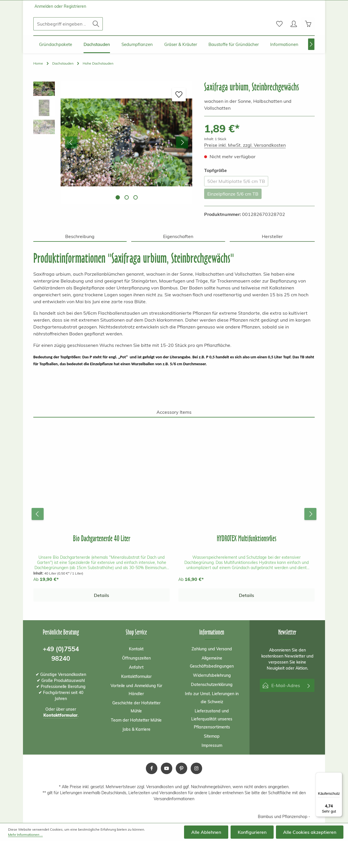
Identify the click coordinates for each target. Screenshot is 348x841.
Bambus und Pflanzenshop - (284, 816)
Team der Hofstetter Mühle (136, 720)
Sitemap (212, 736)
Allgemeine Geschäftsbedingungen (212, 662)
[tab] (80, 236)
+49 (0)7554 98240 (61, 653)
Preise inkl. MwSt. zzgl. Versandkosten (245, 145)
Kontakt (136, 648)
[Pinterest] (181, 768)
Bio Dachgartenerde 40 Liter (101, 538)
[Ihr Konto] (293, 23)
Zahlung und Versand (212, 648)
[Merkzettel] (279, 23)
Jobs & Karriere (136, 729)
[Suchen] (96, 23)
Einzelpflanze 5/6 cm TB (232, 194)
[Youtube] (166, 768)
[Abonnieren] (308, 685)
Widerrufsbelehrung (212, 675)
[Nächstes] (311, 44)
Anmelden (43, 6)
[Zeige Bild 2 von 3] (126, 197)
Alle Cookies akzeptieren (309, 832)
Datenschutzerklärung (212, 684)
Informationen (211, 632)
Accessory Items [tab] (174, 412)
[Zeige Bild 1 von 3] (117, 197)
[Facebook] (151, 768)
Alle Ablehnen (206, 832)
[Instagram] (196, 768)
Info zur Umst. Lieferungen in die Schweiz (212, 697)
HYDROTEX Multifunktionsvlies (246, 538)
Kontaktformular (136, 676)
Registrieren (75, 6)
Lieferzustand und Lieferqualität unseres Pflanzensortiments (211, 719)
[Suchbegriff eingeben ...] (61, 23)
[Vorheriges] (71, 142)
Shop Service (136, 632)
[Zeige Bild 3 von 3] (135, 197)
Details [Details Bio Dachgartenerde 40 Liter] (101, 595)
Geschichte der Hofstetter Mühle (136, 707)
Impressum (212, 745)
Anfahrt (136, 667)
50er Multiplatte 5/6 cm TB (236, 181)
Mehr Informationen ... (25, 834)
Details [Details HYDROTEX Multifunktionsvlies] (246, 595)
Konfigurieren (252, 832)
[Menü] (338, 775)
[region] (113, 142)
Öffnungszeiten (136, 658)
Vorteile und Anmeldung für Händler (136, 689)
